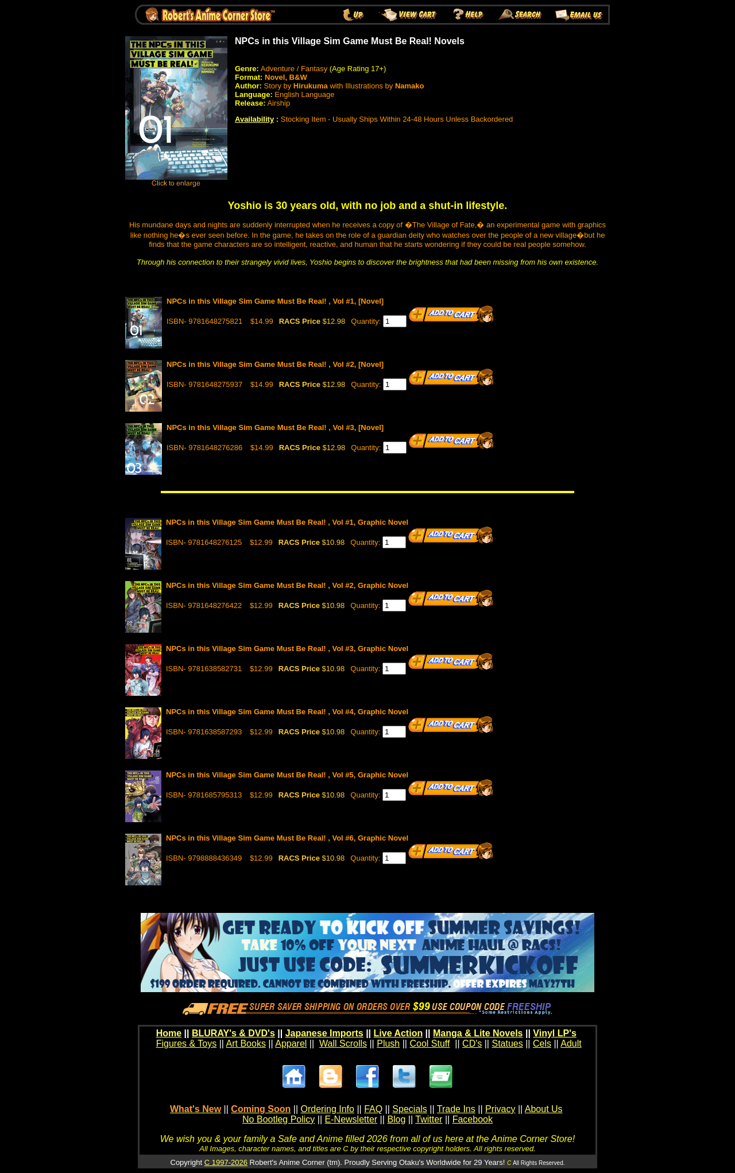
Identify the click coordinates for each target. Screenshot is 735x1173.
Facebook (472, 1119)
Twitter (428, 1119)
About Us (544, 1109)
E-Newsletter (351, 1119)
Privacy (500, 1109)
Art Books (246, 1043)
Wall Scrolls (343, 1043)
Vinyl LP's (555, 1033)
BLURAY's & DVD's (233, 1033)
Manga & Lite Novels (478, 1033)
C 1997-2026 (225, 1162)
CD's (472, 1043)
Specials (409, 1109)
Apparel (291, 1043)
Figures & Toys (186, 1043)
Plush (388, 1043)
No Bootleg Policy (278, 1119)
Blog (396, 1119)
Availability (254, 119)
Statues (507, 1043)
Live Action (398, 1033)
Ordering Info (327, 1109)
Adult (570, 1043)
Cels (542, 1043)
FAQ (373, 1109)
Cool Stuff (429, 1043)
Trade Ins (456, 1109)
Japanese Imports (324, 1033)
